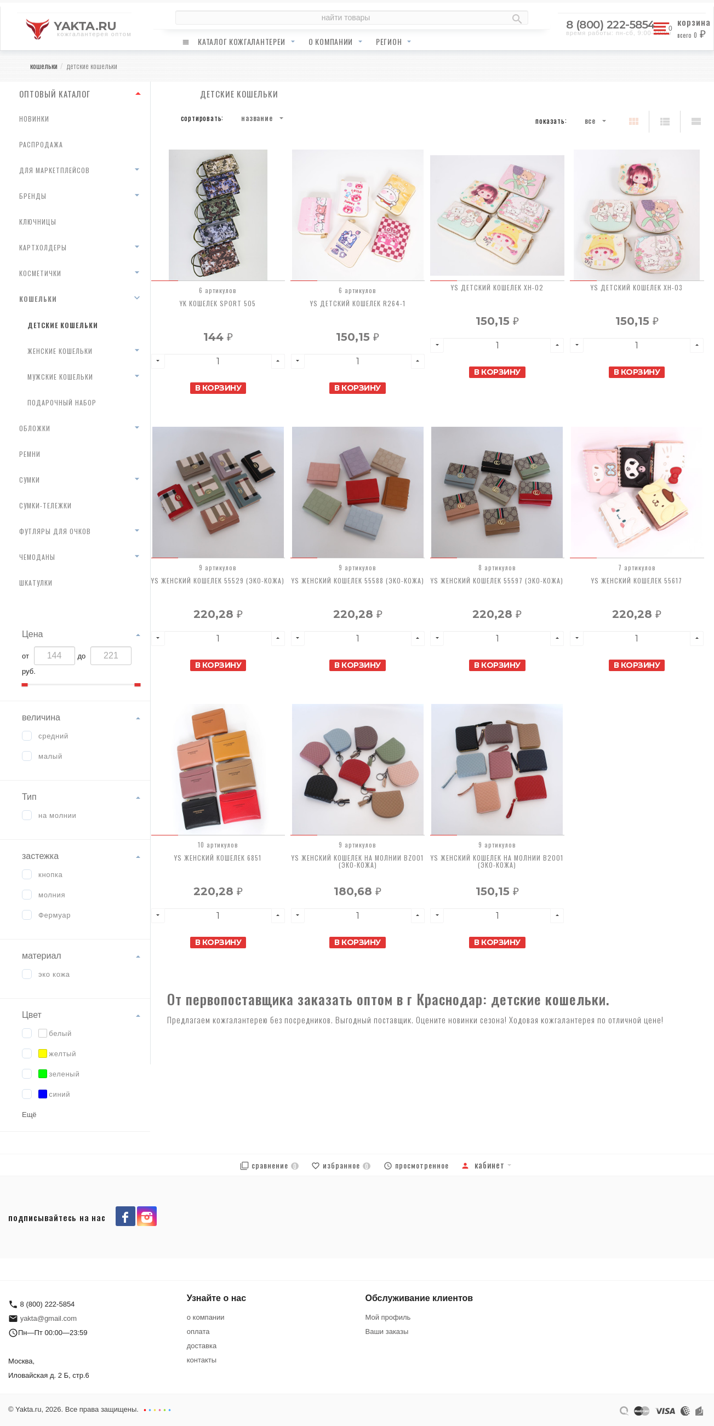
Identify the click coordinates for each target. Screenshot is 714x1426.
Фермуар (54, 915)
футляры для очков (55, 531)
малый (50, 756)
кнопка (50, 875)
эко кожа (54, 974)
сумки (29, 479)
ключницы (37, 221)
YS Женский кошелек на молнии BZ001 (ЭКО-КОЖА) (358, 861)
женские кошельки (60, 351)
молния (51, 895)
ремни (30, 454)
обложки (34, 428)
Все (590, 120)
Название (256, 117)
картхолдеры (43, 247)
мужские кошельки (60, 376)
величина (41, 717)
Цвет (32, 1015)
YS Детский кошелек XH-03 (637, 287)
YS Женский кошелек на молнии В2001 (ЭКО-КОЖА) (497, 861)
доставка (201, 1346)
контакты (201, 1360)
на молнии (57, 815)
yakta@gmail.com (48, 1318)
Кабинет (483, 1165)
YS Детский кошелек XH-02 (497, 287)
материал (41, 955)
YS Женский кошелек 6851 (217, 857)
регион (389, 41)
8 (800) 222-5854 (610, 24)
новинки (34, 118)
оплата (198, 1331)
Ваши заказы (387, 1331)
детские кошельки (62, 325)
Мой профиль (388, 1317)
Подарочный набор (61, 402)
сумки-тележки (45, 505)
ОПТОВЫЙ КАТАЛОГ (54, 94)
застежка (40, 856)
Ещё (29, 1114)
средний (53, 736)
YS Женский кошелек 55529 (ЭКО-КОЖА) (217, 580)
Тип (29, 796)
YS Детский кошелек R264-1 (357, 303)
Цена (32, 634)
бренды (33, 196)
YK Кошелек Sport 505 (218, 303)
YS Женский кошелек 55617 (636, 580)
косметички (40, 273)
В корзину (218, 388)
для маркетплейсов (54, 170)
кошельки (38, 298)
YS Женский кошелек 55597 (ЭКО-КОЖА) (497, 580)
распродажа (41, 144)
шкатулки (36, 582)
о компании (331, 41)
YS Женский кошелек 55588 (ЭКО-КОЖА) (358, 580)
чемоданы (37, 557)
